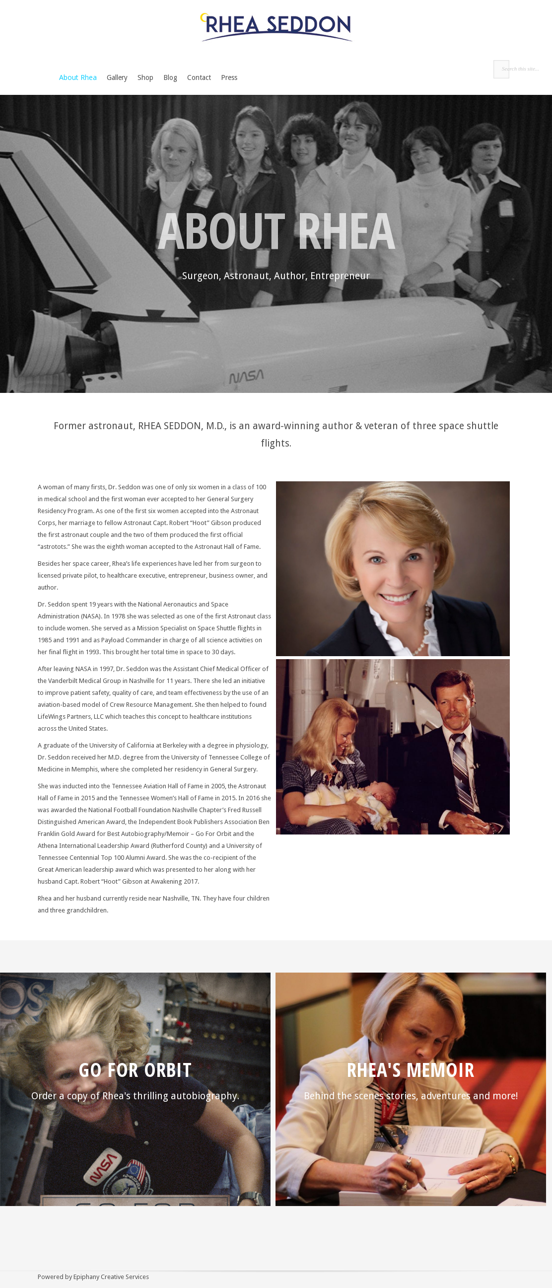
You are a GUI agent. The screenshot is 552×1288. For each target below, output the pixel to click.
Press (229, 77)
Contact (199, 77)
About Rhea (78, 77)
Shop (145, 77)
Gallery (117, 77)
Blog (170, 77)
